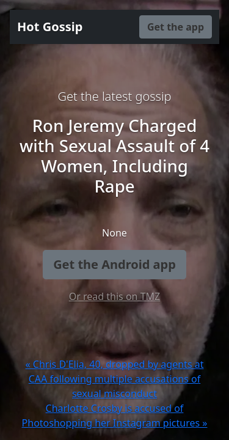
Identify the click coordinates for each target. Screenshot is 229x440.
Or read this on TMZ (114, 296)
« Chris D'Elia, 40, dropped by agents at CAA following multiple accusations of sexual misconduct (115, 379)
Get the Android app (114, 264)
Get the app (175, 27)
